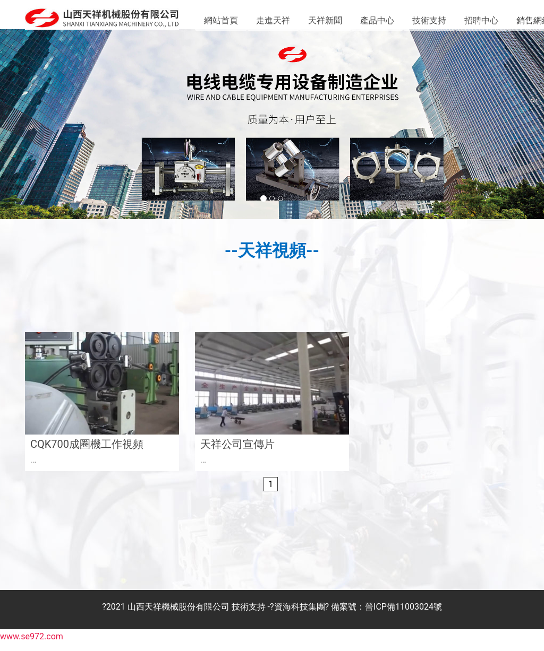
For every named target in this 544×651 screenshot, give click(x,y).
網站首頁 (221, 20)
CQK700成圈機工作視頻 (86, 452)
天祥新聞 (325, 20)
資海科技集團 (299, 615)
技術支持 (429, 20)
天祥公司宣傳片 (237, 452)
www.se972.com (31, 644)
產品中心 (377, 20)
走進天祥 (273, 20)
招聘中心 (481, 20)
